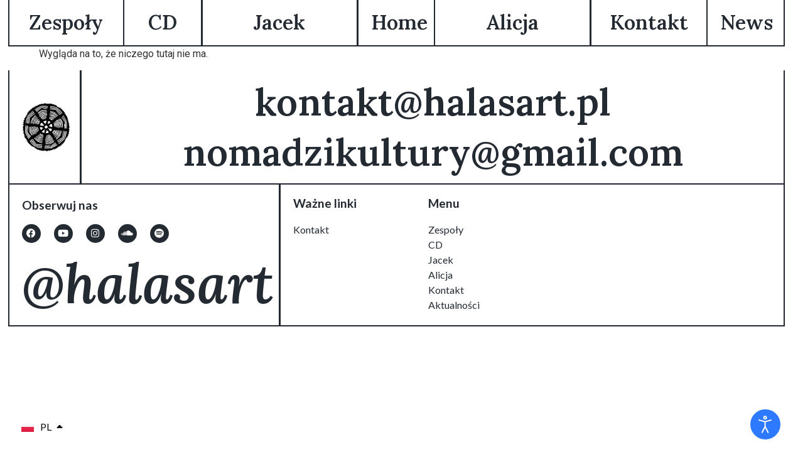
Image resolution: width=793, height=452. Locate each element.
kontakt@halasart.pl (432, 102)
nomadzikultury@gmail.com (432, 152)
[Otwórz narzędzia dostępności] (765, 424)
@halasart (148, 282)
